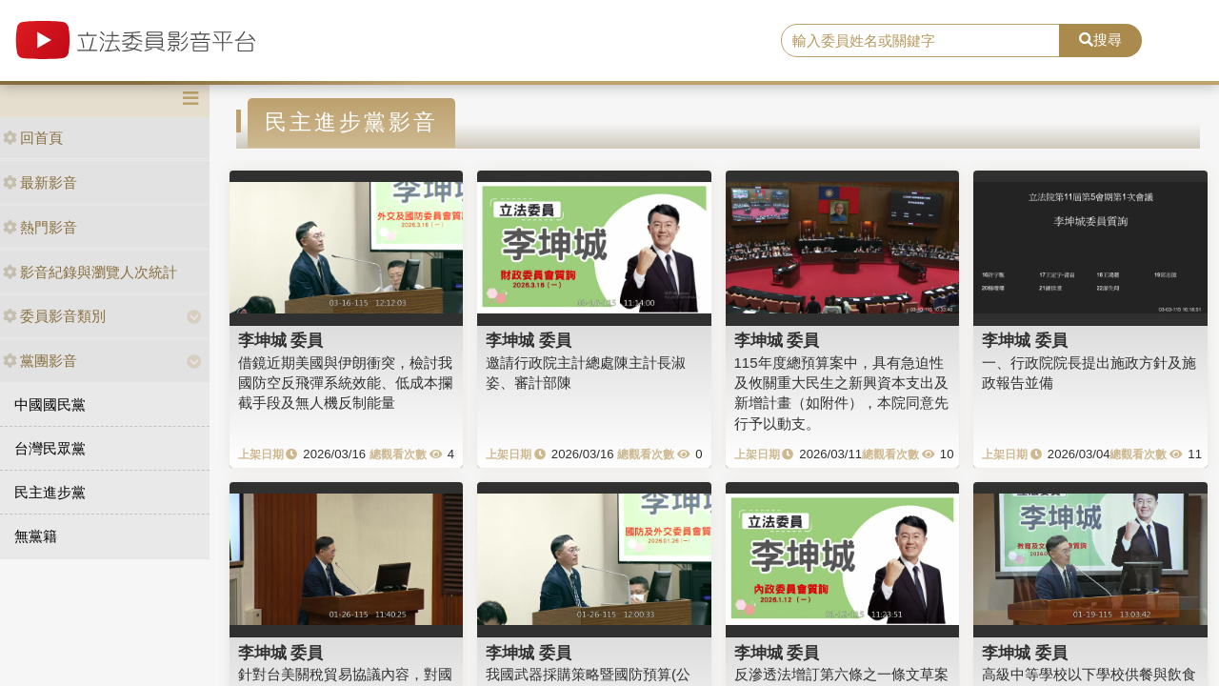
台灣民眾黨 (50, 448)
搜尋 (1100, 39)
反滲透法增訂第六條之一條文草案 (841, 674)
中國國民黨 (50, 404)
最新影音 (40, 182)
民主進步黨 (50, 492)
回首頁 (33, 138)
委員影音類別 (54, 316)
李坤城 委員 (281, 340)
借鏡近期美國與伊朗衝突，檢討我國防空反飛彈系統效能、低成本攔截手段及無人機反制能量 (345, 383)
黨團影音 (40, 361)
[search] (920, 41)
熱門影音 (40, 227)
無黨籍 (35, 536)
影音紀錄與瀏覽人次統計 (90, 272)
